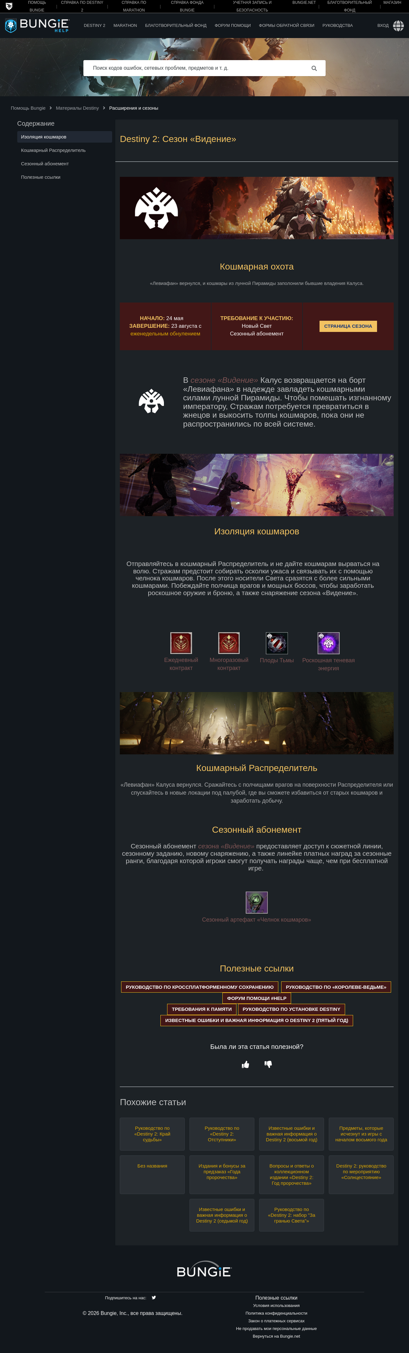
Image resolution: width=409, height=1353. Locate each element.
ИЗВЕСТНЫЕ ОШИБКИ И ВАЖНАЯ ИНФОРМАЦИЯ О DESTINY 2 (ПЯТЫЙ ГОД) (256, 1020)
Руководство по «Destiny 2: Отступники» (222, 1133)
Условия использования (276, 1305)
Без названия (152, 1165)
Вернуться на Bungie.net (276, 1336)
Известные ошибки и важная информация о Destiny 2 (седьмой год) (222, 1215)
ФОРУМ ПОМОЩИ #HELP (256, 998)
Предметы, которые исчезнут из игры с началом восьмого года (361, 1133)
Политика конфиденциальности (276, 1313)
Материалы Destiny (77, 108)
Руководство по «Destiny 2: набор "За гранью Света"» (291, 1215)
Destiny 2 (94, 25)
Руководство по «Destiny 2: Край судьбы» (152, 1133)
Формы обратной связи (286, 25)
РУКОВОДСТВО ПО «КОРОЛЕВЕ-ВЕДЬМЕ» (336, 987)
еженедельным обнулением (165, 334)
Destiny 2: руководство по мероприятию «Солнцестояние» (361, 1171)
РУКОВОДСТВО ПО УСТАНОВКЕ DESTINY (292, 1009)
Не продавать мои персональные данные (276, 1328)
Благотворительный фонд (175, 25)
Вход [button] (383, 25)
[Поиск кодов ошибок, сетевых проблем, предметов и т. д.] (204, 68)
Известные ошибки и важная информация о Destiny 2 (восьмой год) (291, 1133)
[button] (245, 1065)
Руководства (337, 25)
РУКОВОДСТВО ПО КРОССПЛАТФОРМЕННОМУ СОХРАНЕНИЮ (200, 987)
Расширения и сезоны (133, 108)
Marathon (125, 25)
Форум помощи (233, 25)
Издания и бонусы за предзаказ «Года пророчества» (222, 1171)
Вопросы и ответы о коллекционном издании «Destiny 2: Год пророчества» (291, 1174)
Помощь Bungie (28, 108)
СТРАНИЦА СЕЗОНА (348, 326)
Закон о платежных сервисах (276, 1320)
